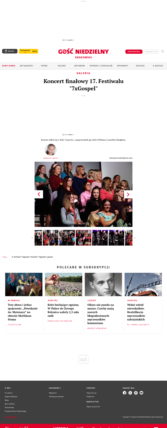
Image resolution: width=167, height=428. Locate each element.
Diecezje (140, 66)
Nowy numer (8, 66)
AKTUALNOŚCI (26, 66)
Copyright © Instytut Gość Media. (134, 417)
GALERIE (62, 66)
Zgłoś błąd (11, 417)
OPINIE (44, 66)
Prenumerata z (25, 51)
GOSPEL (50, 257)
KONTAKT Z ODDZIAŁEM (101, 66)
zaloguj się (151, 52)
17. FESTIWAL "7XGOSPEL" (21, 257)
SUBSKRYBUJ (134, 52)
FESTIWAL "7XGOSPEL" (38, 257)
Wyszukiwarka (162, 51)
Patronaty (122, 66)
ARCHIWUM (79, 66)
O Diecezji (158, 66)
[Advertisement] (83, 20)
